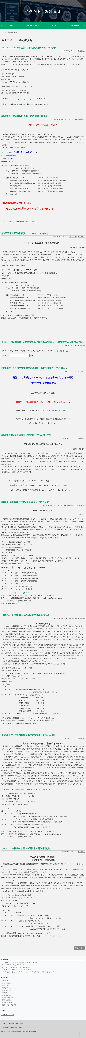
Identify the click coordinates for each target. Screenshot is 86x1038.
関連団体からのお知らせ (10, 1005)
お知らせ (5, 981)
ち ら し (23, 98)
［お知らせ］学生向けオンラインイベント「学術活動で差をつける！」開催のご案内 (28, 972)
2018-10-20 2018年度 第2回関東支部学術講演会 (25, 615)
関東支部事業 (73, 119)
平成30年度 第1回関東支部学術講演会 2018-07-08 (28, 735)
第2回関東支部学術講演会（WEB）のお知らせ (24, 233)
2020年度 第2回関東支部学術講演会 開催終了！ (26, 116)
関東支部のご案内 (33, 25)
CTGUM (4, 993)
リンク (3, 1023)
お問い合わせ (74, 25)
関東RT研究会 (6, 1000)
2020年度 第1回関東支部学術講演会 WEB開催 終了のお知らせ (34, 368)
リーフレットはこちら (20, 593)
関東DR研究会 (6, 990)
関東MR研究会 (6, 995)
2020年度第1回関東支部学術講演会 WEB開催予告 (26, 435)
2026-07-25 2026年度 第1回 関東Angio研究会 (16, 967)
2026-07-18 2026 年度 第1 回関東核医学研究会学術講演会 (20, 962)
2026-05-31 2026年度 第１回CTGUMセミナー (16, 969)
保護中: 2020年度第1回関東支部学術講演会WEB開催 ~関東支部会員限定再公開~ (42, 342)
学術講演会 (81, 51)
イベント (53, 25)
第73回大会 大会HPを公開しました (13, 965)
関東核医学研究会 (8, 1002)
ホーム (12, 25)
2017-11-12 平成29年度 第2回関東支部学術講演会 (26, 848)
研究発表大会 (6, 988)
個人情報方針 (10, 1023)
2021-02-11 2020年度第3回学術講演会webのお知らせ (28, 47)
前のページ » (79, 948)
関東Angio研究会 (79, 505)
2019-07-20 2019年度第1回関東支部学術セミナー (26, 502)
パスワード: (15, 355)
